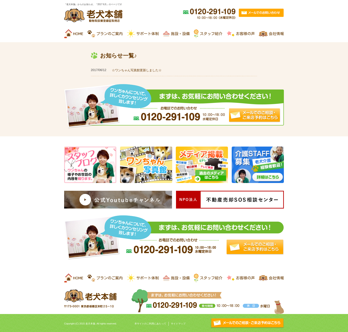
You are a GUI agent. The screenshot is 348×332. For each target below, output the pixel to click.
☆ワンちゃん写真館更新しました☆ (137, 70)
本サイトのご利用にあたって (150, 323)
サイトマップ (178, 323)
